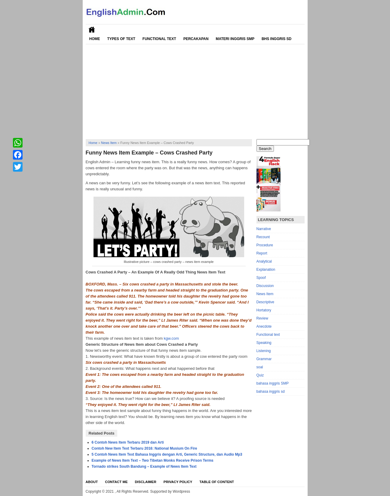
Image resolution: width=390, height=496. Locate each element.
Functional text (268, 334)
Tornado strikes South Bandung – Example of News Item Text (144, 466)
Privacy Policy (178, 482)
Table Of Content (216, 482)
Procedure (264, 245)
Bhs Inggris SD (276, 39)
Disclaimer (145, 482)
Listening (263, 351)
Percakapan (196, 39)
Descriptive (265, 302)
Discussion (265, 286)
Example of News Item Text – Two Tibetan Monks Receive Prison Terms (152, 460)
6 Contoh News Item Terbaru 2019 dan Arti (128, 442)
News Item (109, 143)
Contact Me (116, 482)
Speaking (264, 343)
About (92, 482)
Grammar (264, 359)
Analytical (264, 261)
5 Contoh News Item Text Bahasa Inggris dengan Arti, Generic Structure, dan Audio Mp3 (167, 454)
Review (262, 318)
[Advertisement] (195, 89)
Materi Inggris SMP (235, 39)
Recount (263, 237)
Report (261, 253)
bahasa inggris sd (270, 391)
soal (259, 367)
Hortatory (263, 310)
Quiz (260, 375)
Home (94, 39)
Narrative (263, 229)
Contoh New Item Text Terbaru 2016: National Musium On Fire (144, 448)
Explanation (265, 269)
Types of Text (121, 39)
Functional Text (159, 39)
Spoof (261, 278)
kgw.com (171, 338)
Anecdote (264, 326)
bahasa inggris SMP (272, 383)
